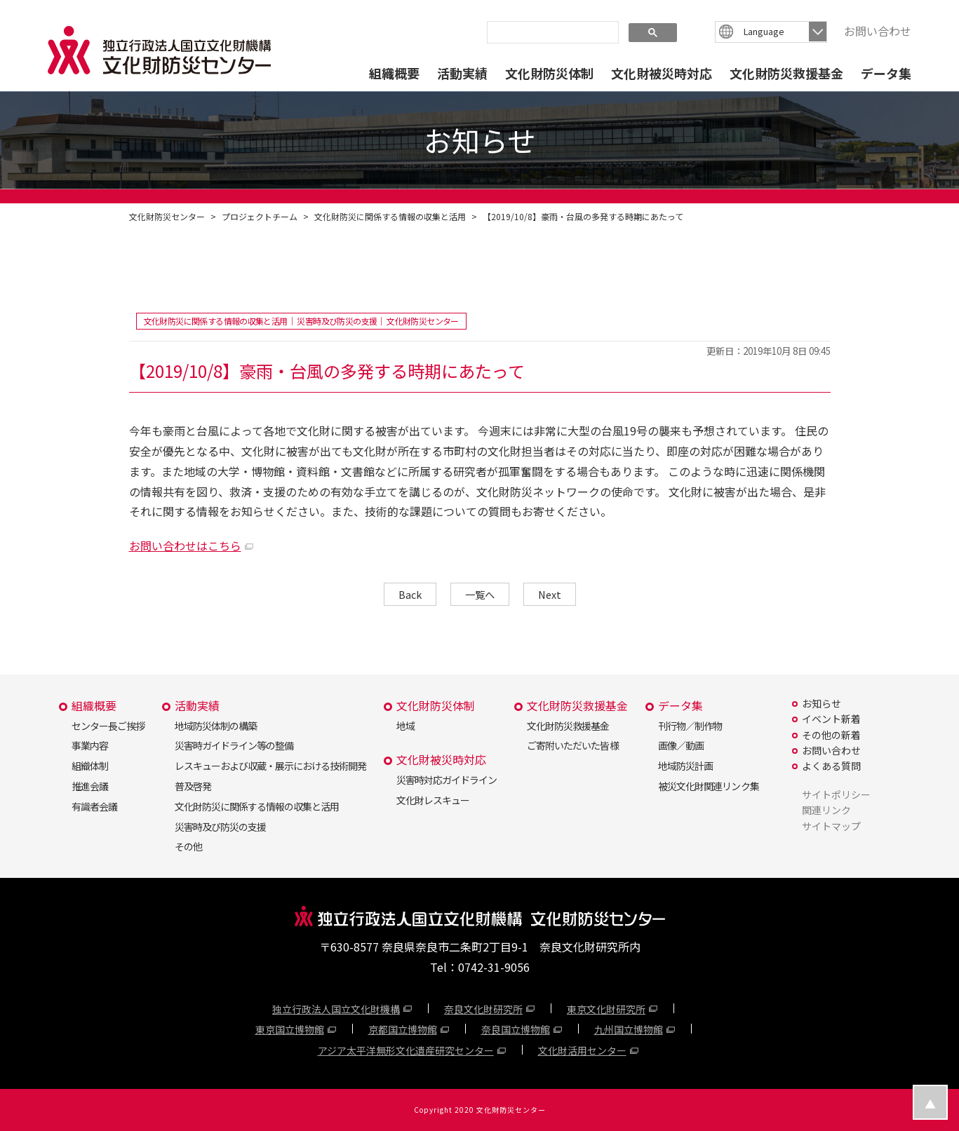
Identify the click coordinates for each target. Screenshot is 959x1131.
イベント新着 (831, 719)
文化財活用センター (582, 1050)
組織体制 (90, 766)
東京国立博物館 (289, 1029)
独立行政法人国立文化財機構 (336, 1009)
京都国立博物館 (402, 1029)
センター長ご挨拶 (108, 726)
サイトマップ (831, 826)
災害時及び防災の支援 (220, 827)
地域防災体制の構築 (216, 726)
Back (410, 594)
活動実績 (462, 73)
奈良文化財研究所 (483, 1009)
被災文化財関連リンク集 (708, 786)
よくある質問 (831, 766)
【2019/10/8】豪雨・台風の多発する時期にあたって (583, 216)
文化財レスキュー (432, 800)
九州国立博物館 (628, 1029)
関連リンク (826, 810)
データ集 (886, 73)
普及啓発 (193, 786)
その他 (188, 846)
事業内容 (90, 745)
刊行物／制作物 (690, 726)
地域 (405, 726)
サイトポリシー (836, 794)
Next (549, 594)
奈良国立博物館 (515, 1029)
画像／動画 (681, 745)
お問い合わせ (877, 30)
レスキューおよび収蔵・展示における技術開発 (270, 766)
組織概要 (394, 73)
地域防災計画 (685, 766)
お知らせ (821, 703)
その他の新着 (831, 735)
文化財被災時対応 (661, 73)
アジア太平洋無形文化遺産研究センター (406, 1050)
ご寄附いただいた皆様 (572, 745)
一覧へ (480, 594)
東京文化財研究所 (606, 1009)
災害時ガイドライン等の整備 (234, 745)
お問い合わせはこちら (185, 545)
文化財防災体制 (549, 73)
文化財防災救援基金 (786, 73)
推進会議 (90, 786)
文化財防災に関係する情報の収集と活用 (390, 216)
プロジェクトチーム (259, 216)
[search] (551, 31)
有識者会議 (94, 806)
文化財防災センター (167, 216)
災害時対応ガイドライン (446, 780)
